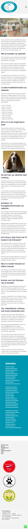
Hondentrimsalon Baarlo (11, 390)
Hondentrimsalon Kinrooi (11, 405)
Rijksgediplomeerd (5, 447)
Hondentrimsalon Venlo (11, 368)
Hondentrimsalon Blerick (11, 370)
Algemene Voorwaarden (6, 450)
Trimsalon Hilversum (10, 424)
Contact (2, 449)
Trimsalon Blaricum (10, 426)
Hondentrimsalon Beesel (11, 375)
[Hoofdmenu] (26, 7)
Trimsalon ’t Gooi (9, 422)
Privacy (2, 452)
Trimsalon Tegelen (9, 366)
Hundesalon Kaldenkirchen (11, 404)
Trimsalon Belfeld (9, 372)
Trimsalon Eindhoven (10, 419)
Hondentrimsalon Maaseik (11, 407)
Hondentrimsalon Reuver (11, 373)
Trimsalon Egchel (9, 395)
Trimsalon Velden (9, 393)
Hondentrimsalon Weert (11, 387)
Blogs (2, 453)
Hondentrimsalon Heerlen (11, 410)
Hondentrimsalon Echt (10, 402)
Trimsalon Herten (9, 382)
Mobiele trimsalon (4, 445)
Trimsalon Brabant (9, 417)
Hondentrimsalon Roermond (12, 380)
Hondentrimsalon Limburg (11, 415)
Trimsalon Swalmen (10, 378)
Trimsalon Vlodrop (9, 397)
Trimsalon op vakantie (10, 420)
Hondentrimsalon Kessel (11, 388)
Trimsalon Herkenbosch (11, 399)
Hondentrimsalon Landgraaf (12, 412)
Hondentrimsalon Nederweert (12, 383)
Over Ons (3, 446)
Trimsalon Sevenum (10, 414)
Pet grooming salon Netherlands (13, 427)
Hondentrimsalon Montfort (11, 400)
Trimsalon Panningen (10, 377)
